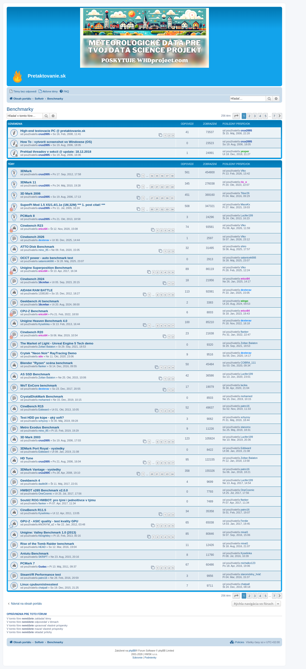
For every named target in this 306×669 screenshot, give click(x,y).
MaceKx (245, 204)
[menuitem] (23, 91)
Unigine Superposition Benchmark (46, 268)
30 (167, 198)
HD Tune (26, 458)
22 (162, 186)
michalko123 (247, 563)
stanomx (245, 427)
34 (152, 175)
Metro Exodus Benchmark (39, 427)
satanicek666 (46, 261)
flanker (244, 331)
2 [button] (249, 116)
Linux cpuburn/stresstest (39, 584)
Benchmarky (20, 109)
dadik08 (43, 483)
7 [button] (274, 116)
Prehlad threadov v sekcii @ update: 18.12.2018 (55, 151)
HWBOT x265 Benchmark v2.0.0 (44, 490)
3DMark (26, 171)
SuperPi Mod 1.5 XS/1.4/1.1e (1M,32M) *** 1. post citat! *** (62, 205)
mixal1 (244, 532)
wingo (244, 300)
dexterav (43, 240)
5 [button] (265, 116)
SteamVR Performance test (40, 574)
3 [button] (255, 116)
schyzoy (43, 420)
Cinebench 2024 (32, 279)
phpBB (132, 650)
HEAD (42, 546)
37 (167, 175)
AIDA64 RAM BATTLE (36, 290)
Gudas (42, 566)
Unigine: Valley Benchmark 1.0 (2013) (48, 532)
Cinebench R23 (31, 225)
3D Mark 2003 (30, 437)
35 (157, 175)
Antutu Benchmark (34, 553)
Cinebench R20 (31, 332)
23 (167, 186)
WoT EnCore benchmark (38, 385)
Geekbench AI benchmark (39, 301)
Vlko (243, 170)
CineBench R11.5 (33, 510)
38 (172, 175)
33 (167, 209)
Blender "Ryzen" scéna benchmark (46, 363)
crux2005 (44, 134)
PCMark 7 (27, 563)
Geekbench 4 (30, 480)
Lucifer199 (246, 215)
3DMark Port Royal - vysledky (42, 448)
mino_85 (43, 249)
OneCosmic (45, 493)
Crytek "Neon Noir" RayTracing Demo (48, 353)
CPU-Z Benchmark (34, 311)
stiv (40, 356)
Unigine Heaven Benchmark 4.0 (43, 321)
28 (157, 198)
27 (152, 198)
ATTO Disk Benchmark (37, 246)
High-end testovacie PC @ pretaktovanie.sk (52, 131)
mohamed (44, 399)
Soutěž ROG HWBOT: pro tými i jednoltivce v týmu (58, 500)
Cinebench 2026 (32, 237)
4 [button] (260, 116)
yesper (244, 151)
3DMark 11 (28, 182)
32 (162, 209)
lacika (243, 385)
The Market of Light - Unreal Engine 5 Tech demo (56, 343)
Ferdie (244, 520)
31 (172, 198)
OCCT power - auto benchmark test (46, 258)
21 (157, 186)
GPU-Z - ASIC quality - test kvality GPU (49, 521)
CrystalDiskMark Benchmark (41, 396)
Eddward (43, 409)
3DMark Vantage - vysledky (40, 469)
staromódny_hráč (250, 574)
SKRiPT (43, 556)
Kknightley (44, 535)
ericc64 (42, 228)
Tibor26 (244, 193)
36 (162, 175)
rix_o (243, 181)
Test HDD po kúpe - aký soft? (42, 417)
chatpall (42, 587)
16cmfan (43, 282)
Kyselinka (43, 324)
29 (162, 198)
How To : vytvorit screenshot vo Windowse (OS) (56, 142)
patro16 (244, 406)
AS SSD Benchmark (35, 374)
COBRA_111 (248, 362)
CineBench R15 (32, 406)
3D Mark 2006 (30, 193)
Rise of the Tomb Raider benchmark (47, 543)
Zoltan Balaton (46, 346)
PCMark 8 (27, 216)
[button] (236, 116)
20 (152, 186)
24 (172, 186)
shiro (243, 246)
